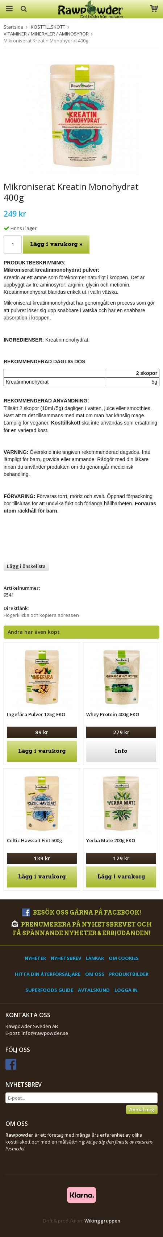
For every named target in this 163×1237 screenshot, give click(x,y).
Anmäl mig (141, 1109)
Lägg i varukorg (42, 751)
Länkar (95, 958)
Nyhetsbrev (66, 958)
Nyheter (35, 958)
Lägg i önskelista (26, 566)
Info (121, 751)
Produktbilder (129, 974)
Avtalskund (94, 990)
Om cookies (124, 958)
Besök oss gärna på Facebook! (81, 912)
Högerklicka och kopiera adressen (41, 615)
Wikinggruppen (102, 1220)
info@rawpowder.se (44, 1033)
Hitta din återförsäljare (47, 974)
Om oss (94, 974)
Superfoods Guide (49, 990)
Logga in (126, 990)
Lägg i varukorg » (56, 244)
